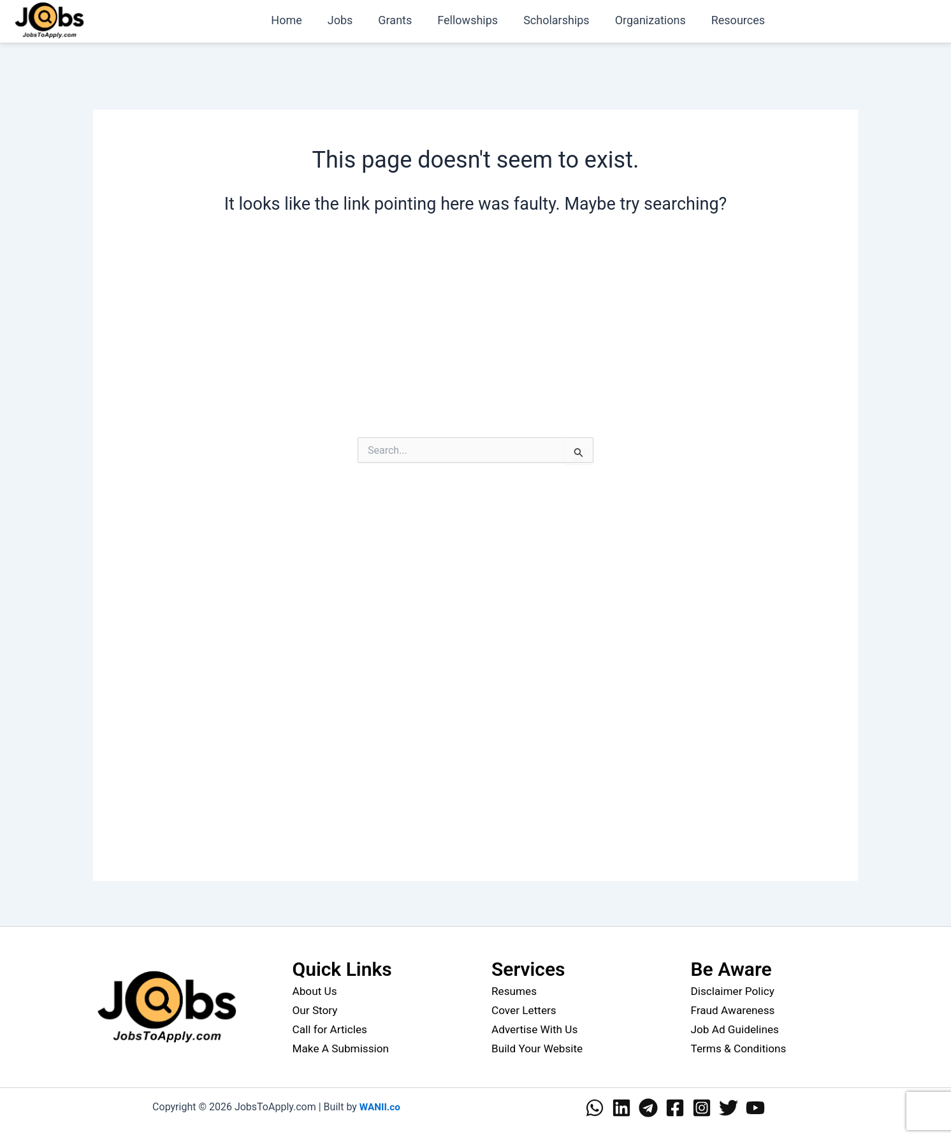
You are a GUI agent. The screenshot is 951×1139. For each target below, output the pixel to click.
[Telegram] (648, 1107)
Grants (406, 20)
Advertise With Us (536, 1029)
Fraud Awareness (735, 1010)
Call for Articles (332, 1029)
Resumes (515, 991)
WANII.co (379, 1107)
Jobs (354, 20)
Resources (739, 20)
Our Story (316, 1010)
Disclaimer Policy (735, 991)
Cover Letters (525, 1010)
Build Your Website (539, 1048)
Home (302, 20)
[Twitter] (728, 1107)
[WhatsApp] (594, 1107)
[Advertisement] (475, 338)
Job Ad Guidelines (737, 1029)
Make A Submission (343, 1048)
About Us (316, 991)
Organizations (654, 20)
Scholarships (563, 20)
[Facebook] (675, 1107)
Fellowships (476, 20)
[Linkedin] (621, 1107)
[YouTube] (755, 1107)
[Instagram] (701, 1107)
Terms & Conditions (741, 1048)
